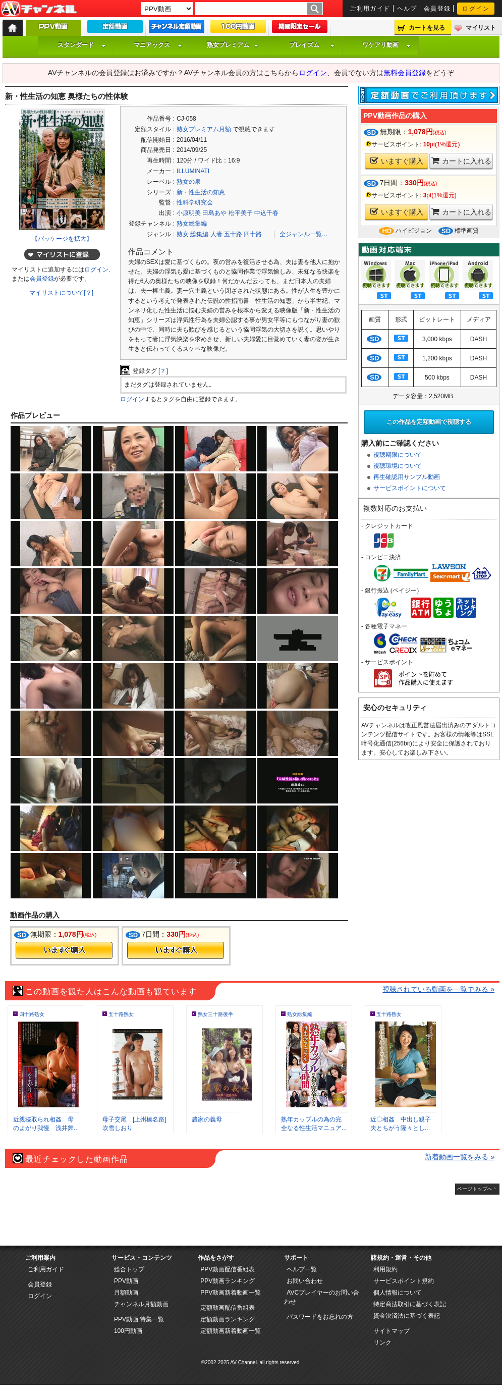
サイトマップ (391, 1330)
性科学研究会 (195, 202)
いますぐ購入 (396, 160)
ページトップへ (474, 1189)
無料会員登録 (404, 73)
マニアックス (158, 44)
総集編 (199, 234)
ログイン (475, 8)
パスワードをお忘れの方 (320, 1316)
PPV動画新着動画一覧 (230, 1292)
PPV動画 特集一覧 (139, 1319)
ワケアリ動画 (386, 44)
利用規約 (385, 1269)
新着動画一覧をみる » (459, 1157)
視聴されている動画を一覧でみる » (438, 989)
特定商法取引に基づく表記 (409, 1304)
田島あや (214, 213)
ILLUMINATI (193, 171)
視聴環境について (397, 465)
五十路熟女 (121, 1014)
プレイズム (311, 44)
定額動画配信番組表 (227, 1307)
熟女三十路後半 (215, 1014)
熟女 (183, 234)
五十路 (233, 234)
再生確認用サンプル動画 (406, 476)
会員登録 (437, 8)
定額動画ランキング (227, 1319)
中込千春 (266, 213)
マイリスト (481, 27)
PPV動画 (126, 1280)
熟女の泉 (189, 181)
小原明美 (189, 213)
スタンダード (82, 44)
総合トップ (129, 1269)
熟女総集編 (192, 223)
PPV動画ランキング (227, 1280)
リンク (382, 1342)
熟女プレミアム (232, 44)
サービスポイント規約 (403, 1280)
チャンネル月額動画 (141, 1304)
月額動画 (126, 1292)
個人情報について (397, 1292)
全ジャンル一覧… (304, 234)
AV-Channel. (244, 1362)
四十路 (253, 234)
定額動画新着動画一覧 (230, 1330)
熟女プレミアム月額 (204, 129)
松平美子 (241, 213)
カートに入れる (461, 160)
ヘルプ (407, 8)
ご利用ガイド (370, 8)
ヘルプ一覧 (302, 1269)
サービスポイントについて (409, 488)
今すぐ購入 (64, 950)
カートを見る (427, 27)
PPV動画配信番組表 (227, 1269)
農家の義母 (207, 1119)
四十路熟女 (31, 1014)
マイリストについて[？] (61, 292)
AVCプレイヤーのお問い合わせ (321, 1297)
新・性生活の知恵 (201, 192)
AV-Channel (39, 9)
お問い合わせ (305, 1280)
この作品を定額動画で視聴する (428, 421)
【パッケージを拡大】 (62, 238)
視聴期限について (397, 454)
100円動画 (128, 1330)
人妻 (216, 234)
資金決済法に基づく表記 (406, 1315)
